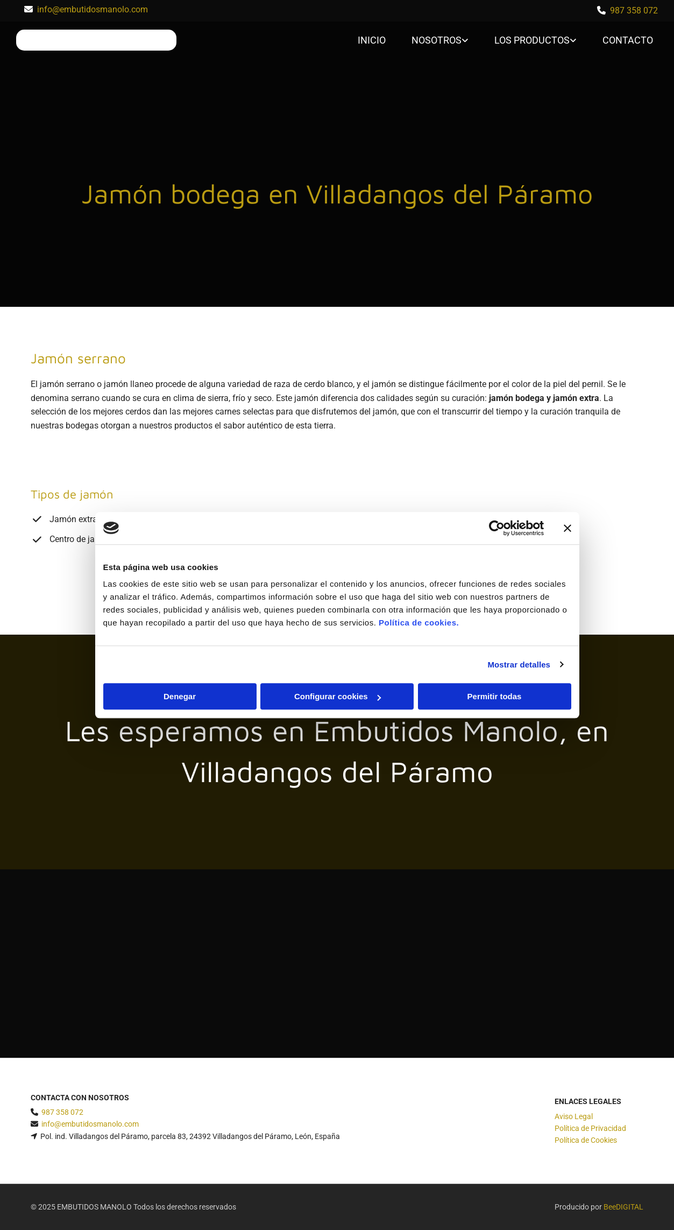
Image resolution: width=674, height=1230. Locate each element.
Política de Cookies (586, 1140)
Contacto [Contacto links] (627, 40)
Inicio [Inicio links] (372, 40)
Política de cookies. (419, 622)
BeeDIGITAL (623, 1207)
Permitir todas (494, 696)
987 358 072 (634, 10)
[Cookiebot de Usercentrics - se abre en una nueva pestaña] (497, 528)
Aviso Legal (574, 1116)
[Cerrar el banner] (567, 528)
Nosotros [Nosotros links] (437, 40)
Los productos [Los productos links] (532, 40)
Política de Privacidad (590, 1128)
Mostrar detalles (518, 664)
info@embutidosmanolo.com (92, 9)
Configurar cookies (337, 696)
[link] (432, 40)
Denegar (180, 696)
